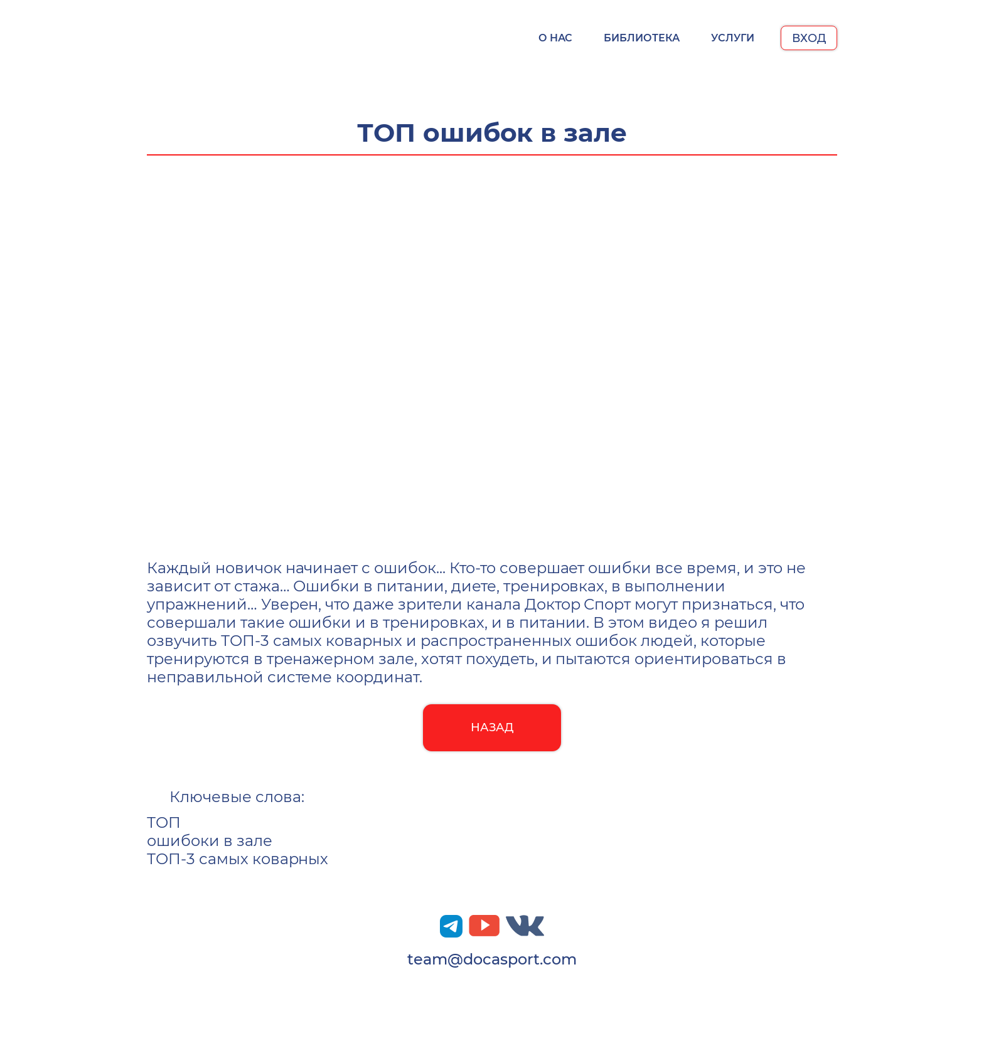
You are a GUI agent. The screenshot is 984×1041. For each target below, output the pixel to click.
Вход (809, 38)
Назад (492, 727)
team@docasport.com (491, 959)
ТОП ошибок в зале (492, 132)
